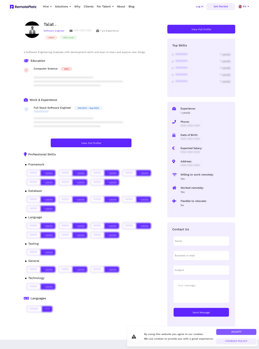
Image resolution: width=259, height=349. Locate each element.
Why (77, 6)
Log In (199, 6)
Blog (131, 6)
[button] (236, 338)
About (121, 6)
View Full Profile (91, 143)
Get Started (221, 6)
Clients (88, 6)
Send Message (201, 312)
